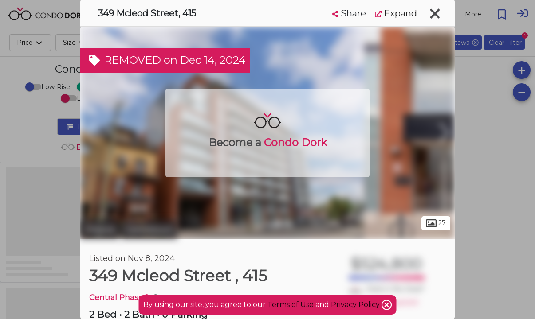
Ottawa (99, 229)
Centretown (149, 229)
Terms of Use (291, 304)
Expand (396, 13)
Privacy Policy (356, 304)
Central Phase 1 (118, 297)
